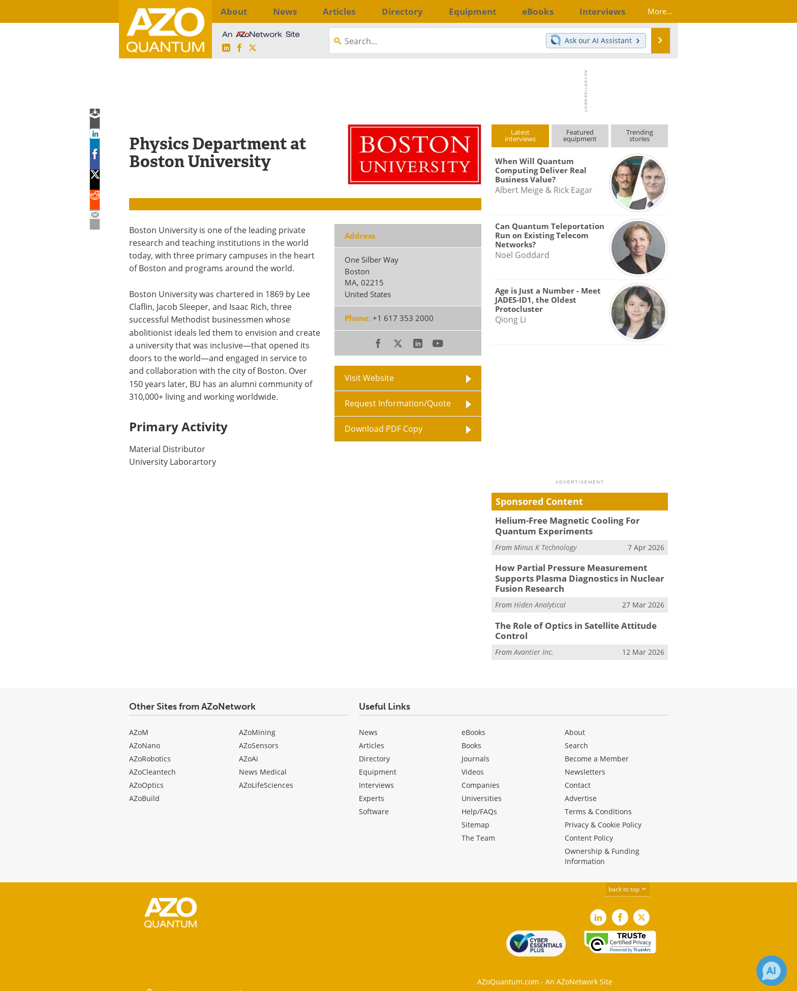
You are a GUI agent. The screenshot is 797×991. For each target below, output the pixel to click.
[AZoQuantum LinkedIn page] (226, 48)
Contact (578, 777)
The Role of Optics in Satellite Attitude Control (569, 623)
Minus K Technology (545, 545)
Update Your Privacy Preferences (206, 978)
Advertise (581, 790)
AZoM (138, 724)
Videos (473, 764)
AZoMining (257, 724)
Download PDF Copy (383, 428)
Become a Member (597, 750)
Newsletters (585, 764)
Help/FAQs (479, 803)
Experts (371, 790)
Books (471, 737)
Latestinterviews (520, 135)
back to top (627, 881)
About (575, 724)
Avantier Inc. (534, 643)
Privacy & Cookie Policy (603, 816)
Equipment (377, 764)
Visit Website (369, 377)
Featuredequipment (580, 135)
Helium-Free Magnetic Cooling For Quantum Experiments (579, 524)
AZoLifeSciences (266, 777)
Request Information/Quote (398, 403)
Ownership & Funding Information (602, 848)
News (368, 724)
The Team (478, 830)
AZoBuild (144, 790)
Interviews (376, 777)
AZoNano (144, 737)
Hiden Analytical (540, 598)
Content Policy (589, 830)
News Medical (263, 764)
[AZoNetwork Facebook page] (239, 48)
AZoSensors (259, 737)
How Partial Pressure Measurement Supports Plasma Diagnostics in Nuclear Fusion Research (581, 574)
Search (576, 737)
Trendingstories (639, 135)
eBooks (473, 724)
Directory (374, 750)
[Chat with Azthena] (771, 970)
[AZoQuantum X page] (253, 48)
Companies (481, 777)
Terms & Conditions (598, 803)
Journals (475, 750)
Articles (371, 737)
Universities (482, 790)
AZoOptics (146, 777)
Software (374, 803)
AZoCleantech (152, 764)
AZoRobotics (150, 750)
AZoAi (248, 750)
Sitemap (475, 816)
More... (651, 11)
